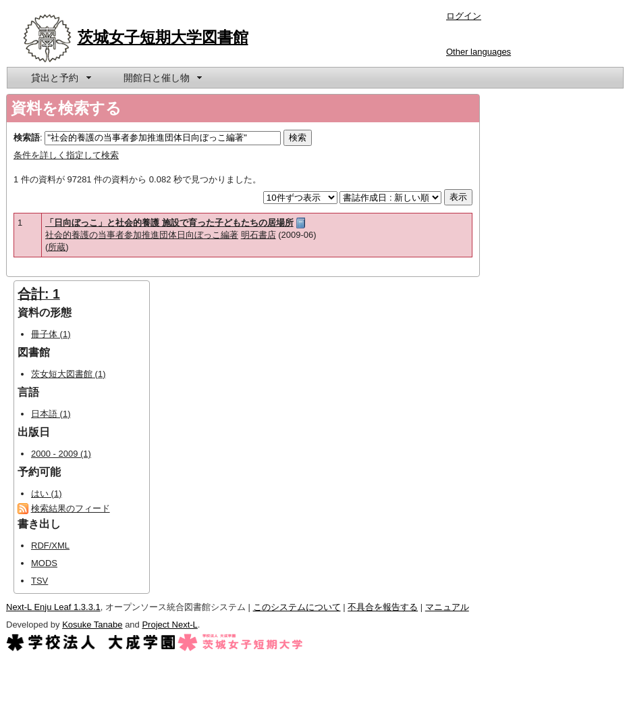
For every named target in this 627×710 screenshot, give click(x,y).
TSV (39, 581)
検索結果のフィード (70, 508)
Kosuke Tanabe (92, 624)
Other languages (478, 52)
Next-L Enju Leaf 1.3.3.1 (53, 607)
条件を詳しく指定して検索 (66, 155)
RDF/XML (50, 545)
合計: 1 (39, 293)
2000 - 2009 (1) (61, 454)
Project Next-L (169, 624)
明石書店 (258, 235)
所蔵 (56, 247)
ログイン (463, 16)
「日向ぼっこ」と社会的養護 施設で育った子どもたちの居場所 (169, 223)
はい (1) (46, 493)
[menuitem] (60, 78)
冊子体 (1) (51, 334)
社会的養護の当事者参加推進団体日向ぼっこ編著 (141, 235)
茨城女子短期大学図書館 (163, 37)
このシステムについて (297, 607)
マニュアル (447, 607)
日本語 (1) (51, 414)
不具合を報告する (383, 607)
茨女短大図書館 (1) (68, 374)
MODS (44, 563)
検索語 (26, 137)
